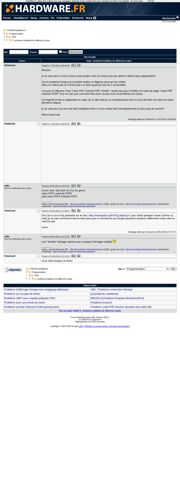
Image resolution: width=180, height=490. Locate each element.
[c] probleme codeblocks (104, 293)
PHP (14, 37)
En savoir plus (137, 1)
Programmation (16, 34)
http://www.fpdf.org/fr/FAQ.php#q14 (109, 215)
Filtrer (65, 52)
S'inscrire (78, 17)
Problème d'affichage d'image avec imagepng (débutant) (36, 289)
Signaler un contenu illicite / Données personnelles (107, 326)
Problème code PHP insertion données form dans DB (121, 306)
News (33, 17)
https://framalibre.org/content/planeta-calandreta (74, 206)
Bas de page (90, 57)
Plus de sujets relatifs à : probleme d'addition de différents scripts (90, 311)
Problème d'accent (101, 302)
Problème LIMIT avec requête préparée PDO (29, 298)
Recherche (170, 18)
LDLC (81, 326)
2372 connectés (169, 21)
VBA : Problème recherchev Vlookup (111, 289)
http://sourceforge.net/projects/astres (86, 204)
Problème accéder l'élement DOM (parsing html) (31, 306)
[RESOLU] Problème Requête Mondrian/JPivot (117, 298)
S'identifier (63, 17)
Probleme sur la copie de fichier (22, 293)
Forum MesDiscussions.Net (83, 317)
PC (52, 17)
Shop (91, 17)
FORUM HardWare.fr (16, 30)
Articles (44, 17)
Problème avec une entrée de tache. (25, 302)
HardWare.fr (21, 17)
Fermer (151, 1)
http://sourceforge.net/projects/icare (140, 204)
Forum (7, 17)
